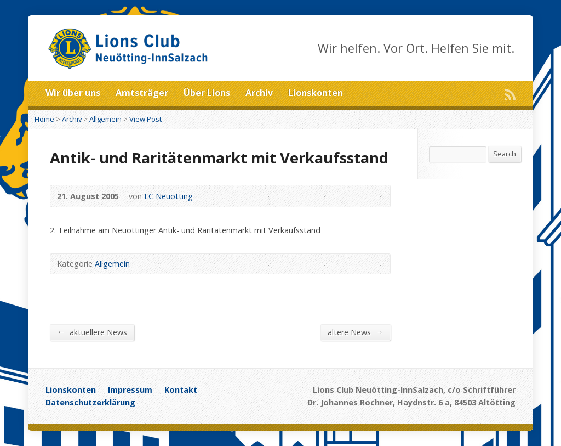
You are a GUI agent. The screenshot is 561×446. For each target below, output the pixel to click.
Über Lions (207, 93)
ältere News (355, 331)
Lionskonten (315, 93)
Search (504, 154)
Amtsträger (142, 93)
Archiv (259, 93)
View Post (145, 119)
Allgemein (105, 119)
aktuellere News (92, 331)
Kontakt (180, 390)
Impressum (130, 390)
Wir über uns (72, 93)
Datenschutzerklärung (90, 402)
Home (44, 119)
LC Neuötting (168, 196)
